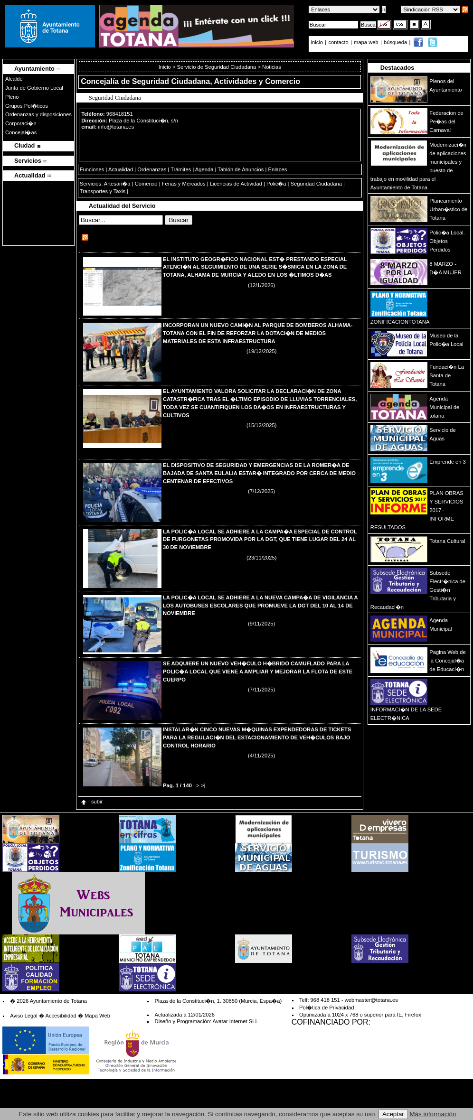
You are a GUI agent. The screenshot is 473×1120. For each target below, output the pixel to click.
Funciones (92, 169)
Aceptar (393, 1114)
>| (203, 785)
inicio (318, 42)
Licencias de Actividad (236, 184)
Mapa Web (97, 1015)
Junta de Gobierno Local (34, 88)
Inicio (165, 67)
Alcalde (14, 79)
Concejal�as (21, 132)
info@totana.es (116, 127)
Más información (433, 1114)
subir (91, 801)
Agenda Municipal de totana (444, 407)
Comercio (146, 184)
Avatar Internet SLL (235, 1021)
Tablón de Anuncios (241, 169)
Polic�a (276, 184)
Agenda (204, 169)
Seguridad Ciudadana (316, 184)
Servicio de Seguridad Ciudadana (216, 67)
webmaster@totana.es (371, 1000)
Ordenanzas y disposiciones (38, 114)
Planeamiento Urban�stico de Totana (448, 209)
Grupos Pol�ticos (26, 106)
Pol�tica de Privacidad (326, 1007)
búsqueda (396, 42)
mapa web (367, 42)
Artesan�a (117, 184)
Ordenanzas (151, 169)
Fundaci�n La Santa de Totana (446, 375)
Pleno (12, 97)
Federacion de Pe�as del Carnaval (446, 121)
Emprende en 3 (447, 462)
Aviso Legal (24, 1015)
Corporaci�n (21, 123)
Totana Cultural (447, 541)
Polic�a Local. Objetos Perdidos (446, 241)
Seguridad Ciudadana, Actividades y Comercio (216, 81)
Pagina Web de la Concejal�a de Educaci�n (447, 660)
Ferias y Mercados (184, 184)
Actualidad (120, 169)
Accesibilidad (60, 1015)
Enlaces (277, 169)
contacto (338, 42)
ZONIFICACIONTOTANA (400, 322)
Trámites (180, 169)
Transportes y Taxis (102, 191)
